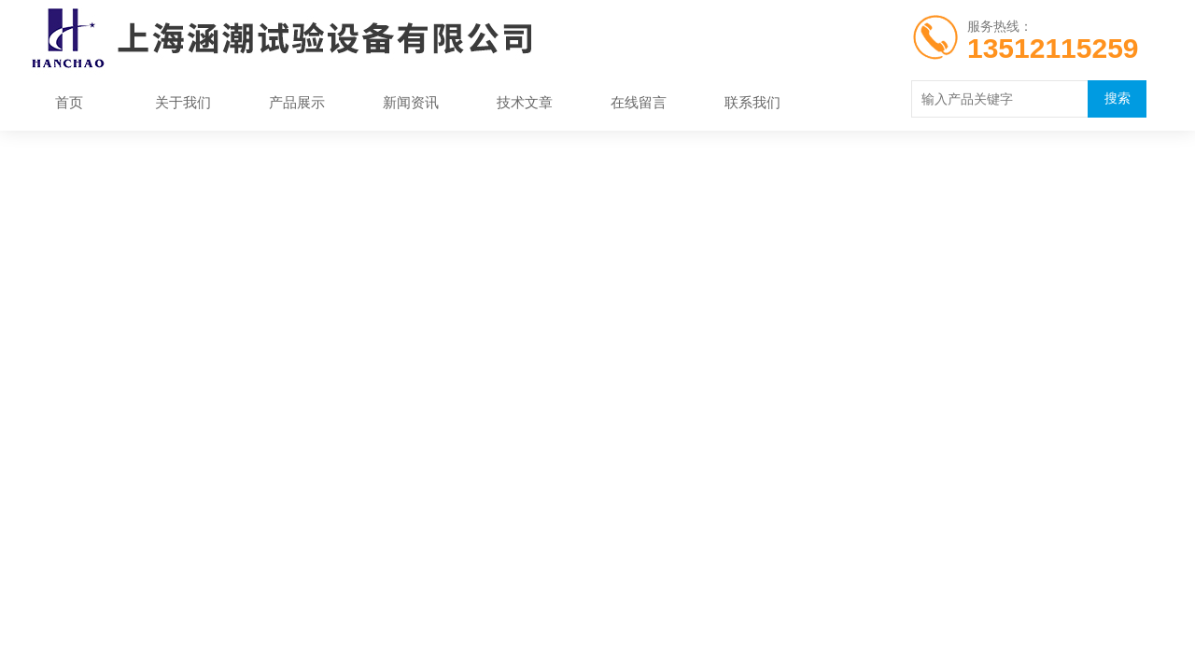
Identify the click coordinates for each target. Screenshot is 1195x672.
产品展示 (297, 102)
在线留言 (639, 102)
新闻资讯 (411, 102)
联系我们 (752, 102)
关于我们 (183, 102)
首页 (69, 102)
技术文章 (525, 102)
